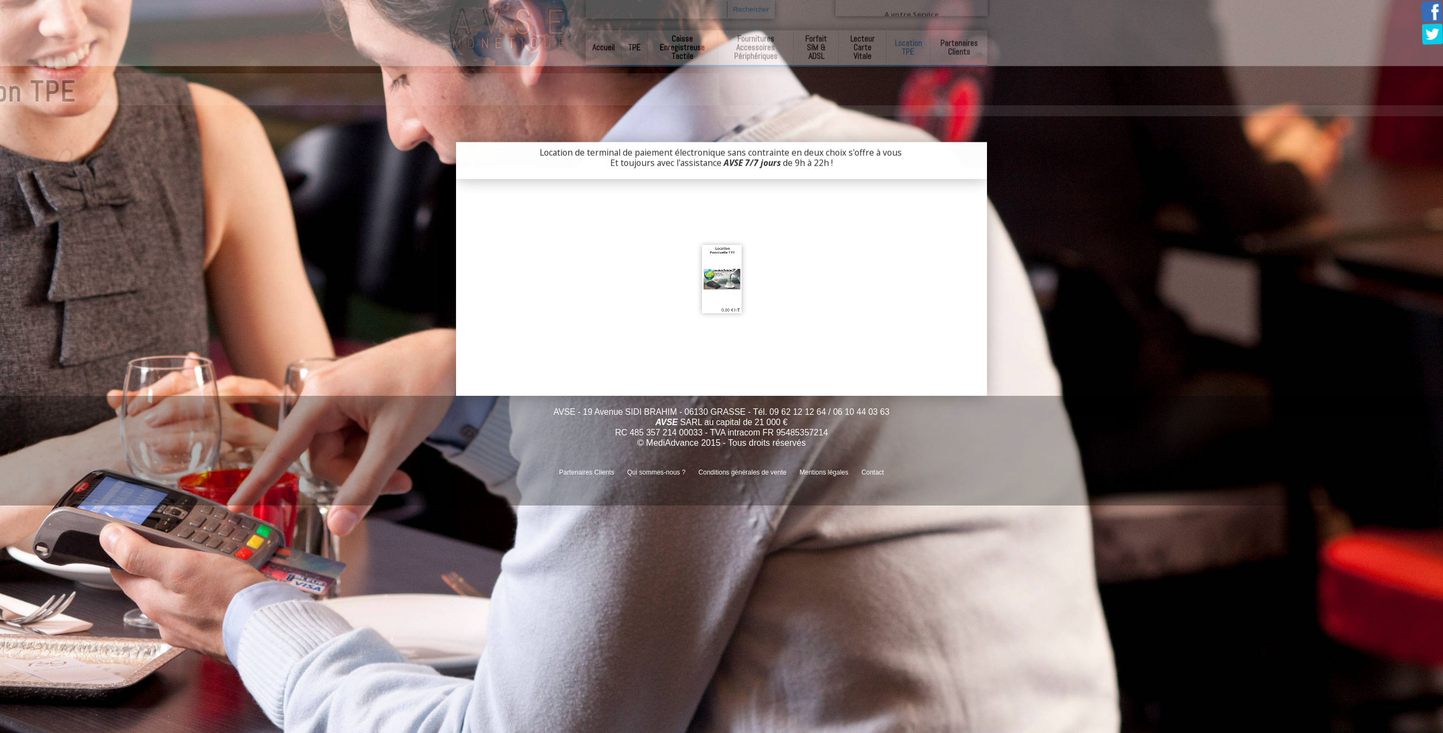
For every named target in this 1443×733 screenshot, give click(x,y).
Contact (873, 472)
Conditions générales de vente (743, 472)
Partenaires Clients (959, 46)
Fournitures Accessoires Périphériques (755, 46)
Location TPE (908, 46)
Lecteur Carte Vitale (862, 46)
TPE (634, 46)
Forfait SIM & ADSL (816, 46)
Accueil (603, 46)
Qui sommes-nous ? (656, 472)
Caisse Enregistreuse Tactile (682, 46)
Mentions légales (824, 472)
